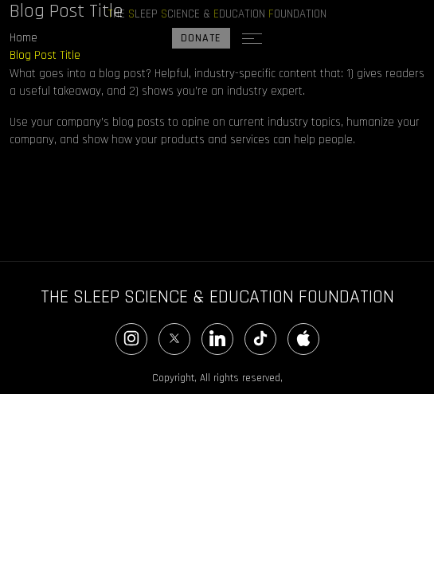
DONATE (201, 38)
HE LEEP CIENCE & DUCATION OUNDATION (217, 13)
